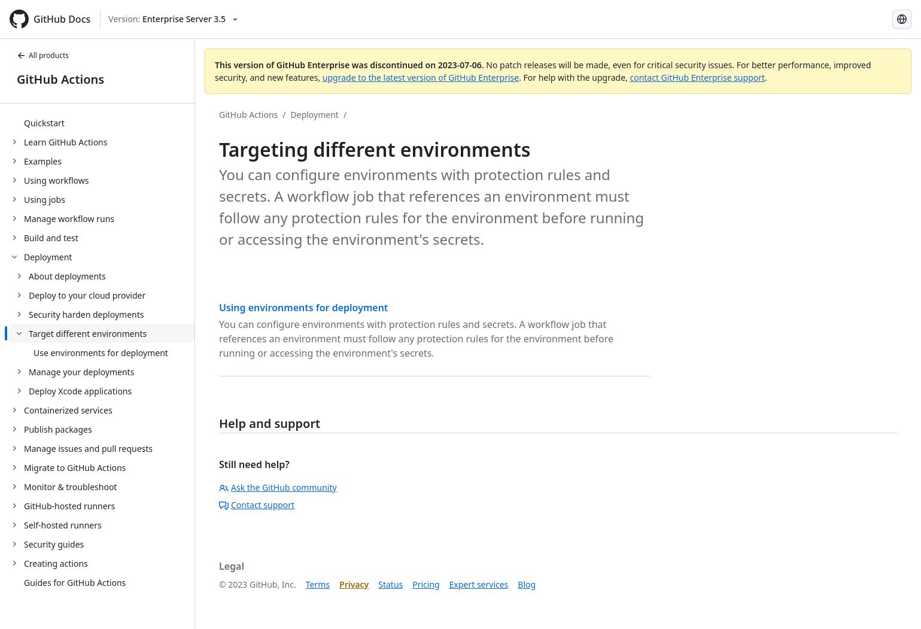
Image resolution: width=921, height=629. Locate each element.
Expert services (479, 584)
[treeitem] (102, 122)
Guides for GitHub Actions (75, 582)
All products (43, 55)
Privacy (354, 584)
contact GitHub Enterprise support (697, 77)
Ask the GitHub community (278, 487)
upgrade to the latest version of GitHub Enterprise (421, 77)
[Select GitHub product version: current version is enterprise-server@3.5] (173, 19)
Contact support (256, 505)
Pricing (425, 584)
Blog (527, 584)
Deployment (315, 114)
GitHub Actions (60, 79)
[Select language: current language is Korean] (901, 19)
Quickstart (44, 123)
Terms (318, 584)
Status (390, 584)
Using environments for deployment (303, 307)
